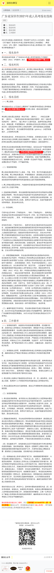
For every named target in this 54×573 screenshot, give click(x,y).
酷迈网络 (9, 563)
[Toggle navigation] (49, 3)
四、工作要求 (9, 33)
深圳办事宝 (9, 3)
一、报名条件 (9, 25)
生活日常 (15, 10)
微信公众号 (5, 557)
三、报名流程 (9, 30)
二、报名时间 (9, 28)
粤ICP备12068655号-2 (20, 563)
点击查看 (48, 557)
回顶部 (49, 571)
